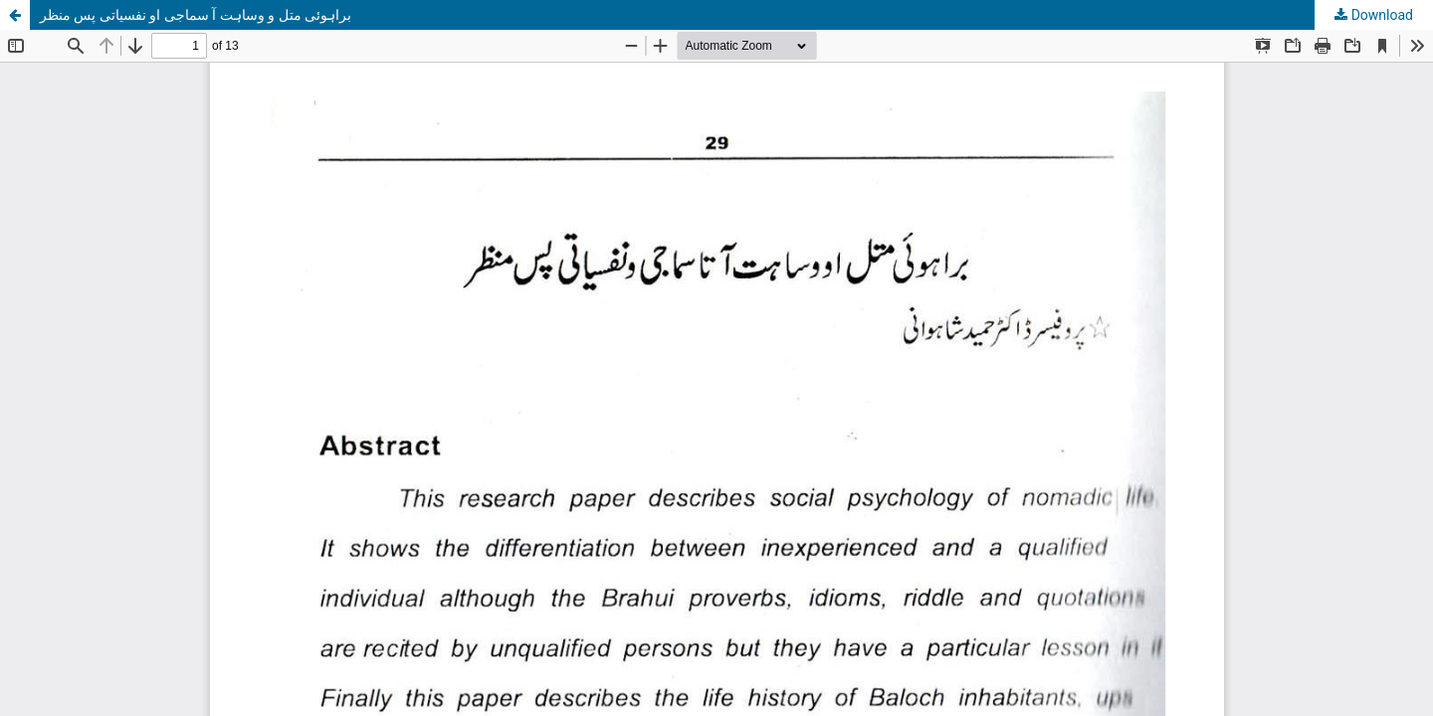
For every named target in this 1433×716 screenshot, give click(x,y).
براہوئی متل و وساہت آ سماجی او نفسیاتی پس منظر (195, 15)
